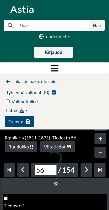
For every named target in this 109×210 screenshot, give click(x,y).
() (31, 92)
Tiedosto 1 (14, 205)
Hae (97, 25)
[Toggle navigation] (54, 68)
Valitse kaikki (25, 101)
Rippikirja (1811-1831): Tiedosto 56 (40, 137)
